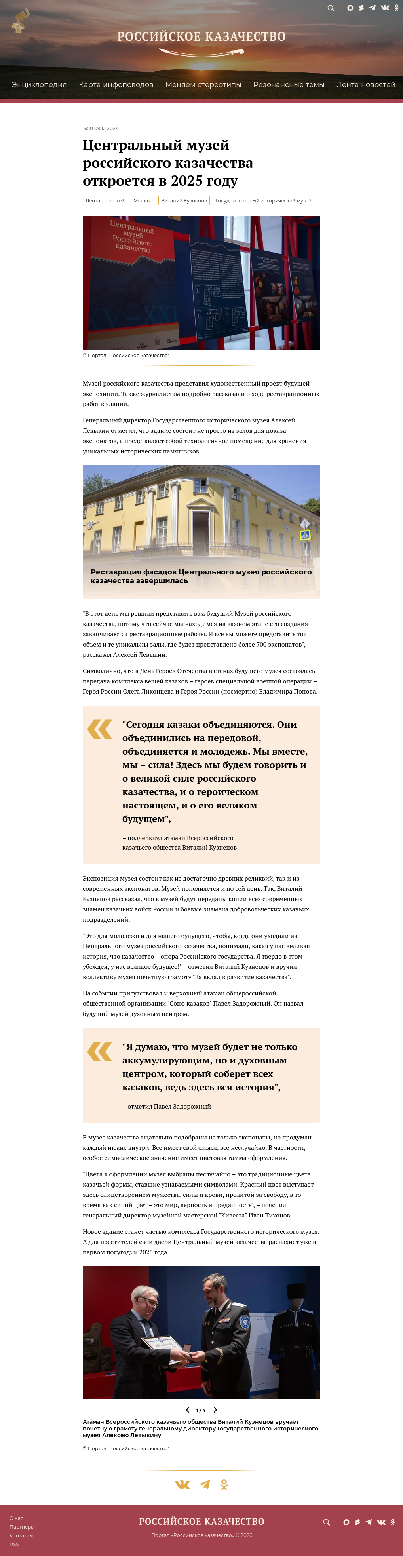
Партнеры (22, 1527)
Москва (142, 201)
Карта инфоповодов (116, 84)
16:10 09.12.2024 (101, 128)
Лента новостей (365, 84)
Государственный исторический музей (264, 201)
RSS (14, 1544)
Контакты (21, 1536)
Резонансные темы (289, 84)
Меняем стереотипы (203, 84)
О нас (16, 1518)
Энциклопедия (39, 84)
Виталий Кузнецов (184, 201)
